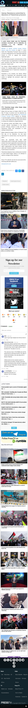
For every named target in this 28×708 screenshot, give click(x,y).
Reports (25, 674)
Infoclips (24, 678)
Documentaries (5, 692)
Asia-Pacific (7, 678)
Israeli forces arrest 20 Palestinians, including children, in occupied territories (13, 97)
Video (16, 671)
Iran (2, 674)
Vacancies (17, 696)
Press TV (17, 685)
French (21, 2)
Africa (2, 682)
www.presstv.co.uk (6, 164)
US (11, 674)
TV (1, 685)
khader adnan (6, 184)
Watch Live (4, 689)
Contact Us (24, 696)
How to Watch (18, 692)
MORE (14, 427)
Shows (17, 682)
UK (2, 678)
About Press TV (19, 689)
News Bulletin (18, 674)
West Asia (6, 674)
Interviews (18, 678)
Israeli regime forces (15, 181)
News (3, 10)
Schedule (10, 689)
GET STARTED (14, 273)
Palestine (9, 10)
